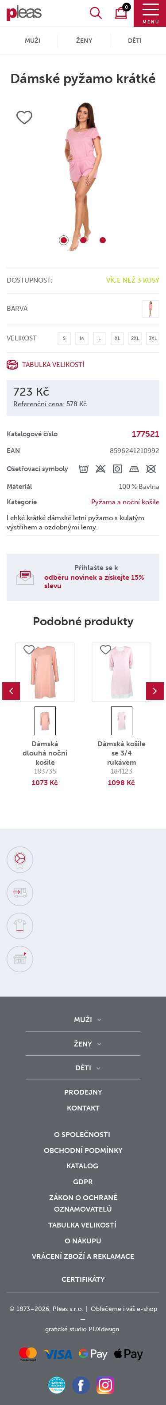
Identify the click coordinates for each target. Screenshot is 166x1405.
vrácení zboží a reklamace (83, 1256)
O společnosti (83, 1134)
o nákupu (83, 1241)
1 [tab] (64, 240)
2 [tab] (83, 240)
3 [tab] (103, 240)
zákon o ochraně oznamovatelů (83, 1203)
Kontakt (83, 1108)
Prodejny (83, 1092)
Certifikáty (83, 1279)
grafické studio (66, 1329)
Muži (32, 41)
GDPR (83, 1182)
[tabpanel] (83, 177)
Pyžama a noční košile (125, 502)
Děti (134, 41)
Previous (11, 691)
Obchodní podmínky (83, 1150)
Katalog (83, 1166)
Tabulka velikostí (53, 365)
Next (155, 691)
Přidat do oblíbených (28, 650)
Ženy (84, 41)
